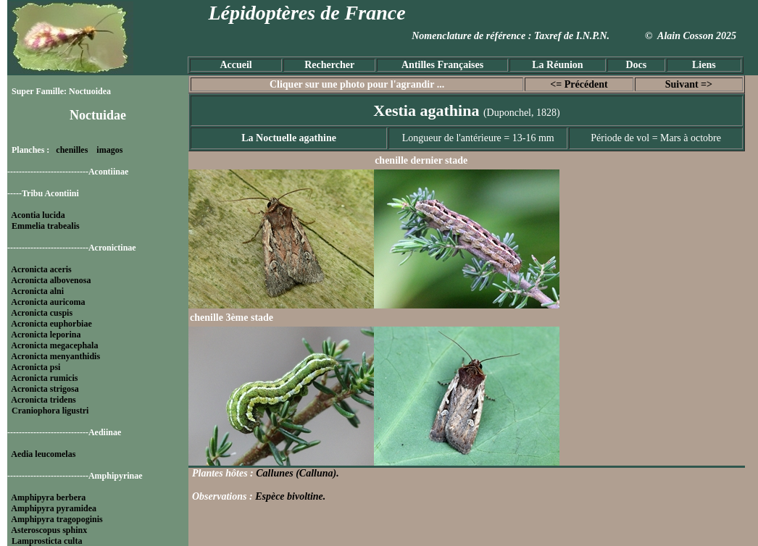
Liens (704, 64)
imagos (109, 150)
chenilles (72, 150)
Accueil (235, 64)
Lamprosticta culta (47, 541)
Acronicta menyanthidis (55, 356)
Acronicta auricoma (48, 302)
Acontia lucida (37, 215)
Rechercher (329, 64)
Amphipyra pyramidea (53, 508)
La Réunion (557, 64)
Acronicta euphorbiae (51, 324)
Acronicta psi (35, 367)
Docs (635, 64)
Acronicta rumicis (44, 378)
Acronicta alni (37, 291)
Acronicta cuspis (41, 313)
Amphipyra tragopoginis (56, 519)
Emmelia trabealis (46, 226)
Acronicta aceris (41, 269)
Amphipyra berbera (48, 497)
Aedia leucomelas (43, 454)
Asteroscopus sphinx (49, 530)
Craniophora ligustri (50, 411)
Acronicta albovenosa (51, 280)
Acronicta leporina (45, 334)
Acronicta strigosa (44, 389)
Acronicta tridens (43, 400)
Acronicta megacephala (54, 345)
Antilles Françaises (442, 64)
